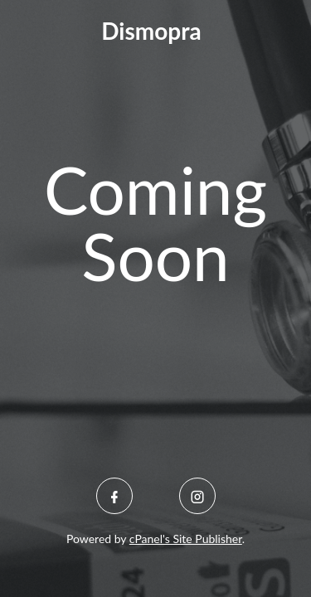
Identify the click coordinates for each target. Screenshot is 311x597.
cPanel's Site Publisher (185, 538)
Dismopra (151, 31)
